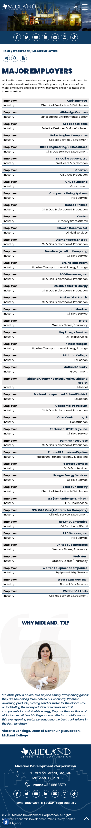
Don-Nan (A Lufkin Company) (66, 251)
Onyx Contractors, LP (72, 417)
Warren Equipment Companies (65, 568)
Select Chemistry (75, 487)
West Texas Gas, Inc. (73, 580)
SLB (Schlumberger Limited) (67, 499)
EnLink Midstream (75, 263)
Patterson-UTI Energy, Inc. (69, 429)
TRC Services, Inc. (75, 533)
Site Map (47, 803)
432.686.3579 (55, 784)
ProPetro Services (75, 464)
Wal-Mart (80, 556)
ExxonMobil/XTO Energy (71, 286)
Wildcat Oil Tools (75, 591)
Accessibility (66, 803)
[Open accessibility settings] (6, 821)
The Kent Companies (72, 522)
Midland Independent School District (61, 394)
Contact (32, 803)
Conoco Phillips (76, 205)
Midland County (75, 367)
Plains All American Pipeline (68, 452)
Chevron (81, 170)
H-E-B (83, 321)
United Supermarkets (72, 545)
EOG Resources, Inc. (74, 274)
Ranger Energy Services (70, 475)
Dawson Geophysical (72, 228)
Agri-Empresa (77, 101)
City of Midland (76, 182)
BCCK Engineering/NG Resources (64, 147)
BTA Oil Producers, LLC (72, 159)
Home (19, 803)
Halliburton (78, 309)
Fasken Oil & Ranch (73, 297)
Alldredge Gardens (74, 112)
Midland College (75, 355)
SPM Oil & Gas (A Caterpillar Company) (60, 510)
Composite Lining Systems (68, 193)
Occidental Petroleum (71, 406)
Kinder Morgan (77, 344)
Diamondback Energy (72, 240)
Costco (82, 216)
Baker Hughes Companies (69, 135)
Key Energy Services (73, 332)
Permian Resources (74, 441)
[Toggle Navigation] (84, 7)
